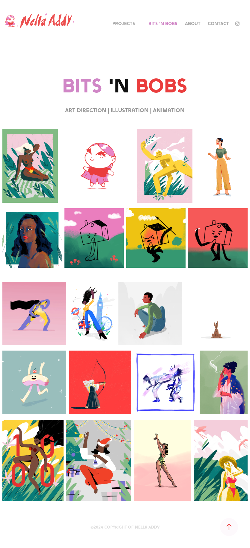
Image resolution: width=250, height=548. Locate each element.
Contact (218, 23)
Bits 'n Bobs (162, 23)
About (193, 23)
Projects (123, 23)
